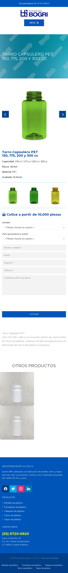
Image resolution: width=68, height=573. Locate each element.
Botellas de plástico (13, 503)
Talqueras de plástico (14, 511)
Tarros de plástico (12, 515)
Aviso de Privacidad (49, 558)
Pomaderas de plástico (15, 507)
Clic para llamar (34, 3)
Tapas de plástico (12, 519)
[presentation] (22, 306)
